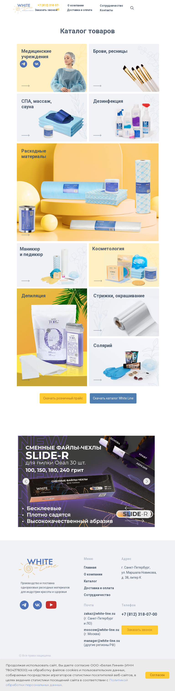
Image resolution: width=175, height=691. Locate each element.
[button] (139, 630)
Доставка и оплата (79, 10)
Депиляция (33, 295)
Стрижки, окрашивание (118, 295)
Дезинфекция (108, 101)
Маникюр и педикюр (31, 251)
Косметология (108, 248)
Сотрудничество (111, 5)
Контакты (106, 10)
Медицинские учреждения (36, 53)
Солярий (102, 345)
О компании (75, 5)
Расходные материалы (33, 153)
